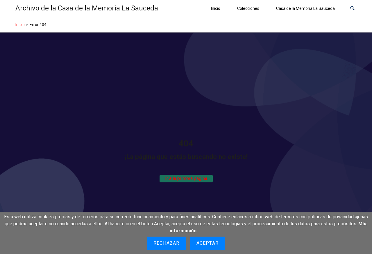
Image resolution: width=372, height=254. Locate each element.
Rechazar (166, 243)
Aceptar (207, 243)
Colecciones (248, 8)
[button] (352, 8)
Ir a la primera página (186, 178)
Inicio (215, 8)
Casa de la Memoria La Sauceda (305, 8)
